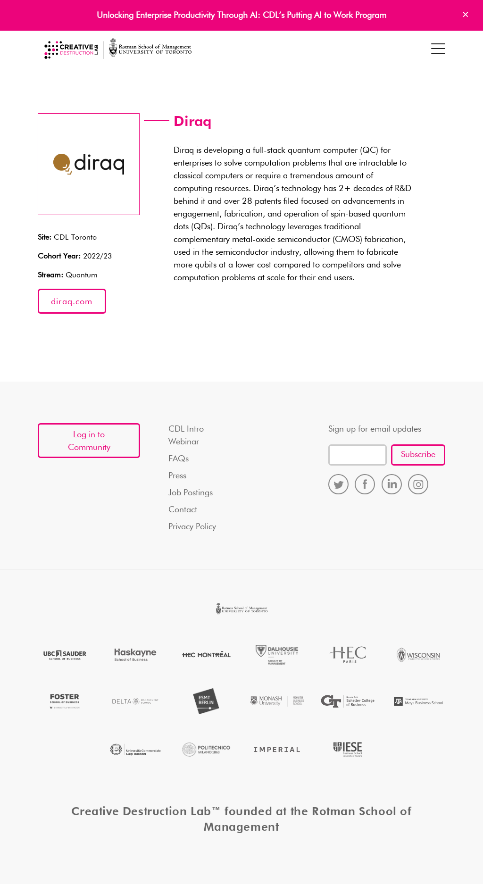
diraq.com (71, 302)
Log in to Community (89, 441)
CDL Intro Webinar (186, 435)
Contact (182, 510)
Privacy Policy (192, 527)
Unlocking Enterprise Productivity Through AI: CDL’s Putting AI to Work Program (241, 15)
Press (177, 476)
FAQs (178, 459)
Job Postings (190, 493)
